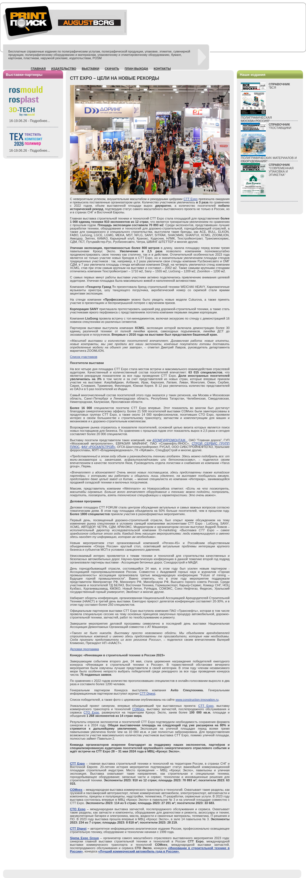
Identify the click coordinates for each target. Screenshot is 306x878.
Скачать (112, 68)
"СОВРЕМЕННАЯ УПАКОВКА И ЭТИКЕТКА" (281, 169)
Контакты (162, 68)
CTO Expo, (92, 712)
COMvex (138, 709)
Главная (38, 68)
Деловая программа (84, 649)
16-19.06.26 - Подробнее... (29, 121)
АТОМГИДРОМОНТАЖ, (169, 440)
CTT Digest (147, 693)
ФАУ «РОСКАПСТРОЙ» (98, 446)
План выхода (136, 68)
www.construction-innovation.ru (197, 699)
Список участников (83, 356)
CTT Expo (191, 199)
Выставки (90, 68)
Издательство (63, 68)
